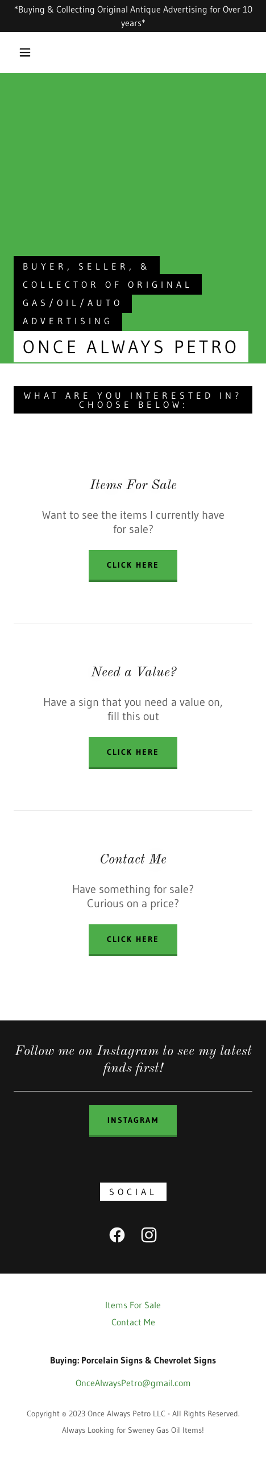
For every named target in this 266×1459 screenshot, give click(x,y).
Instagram (132, 1120)
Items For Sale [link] (133, 1305)
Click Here (133, 565)
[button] (26, 52)
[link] (117, 1237)
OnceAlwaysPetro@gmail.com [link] (133, 1382)
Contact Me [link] (133, 1322)
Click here (133, 752)
